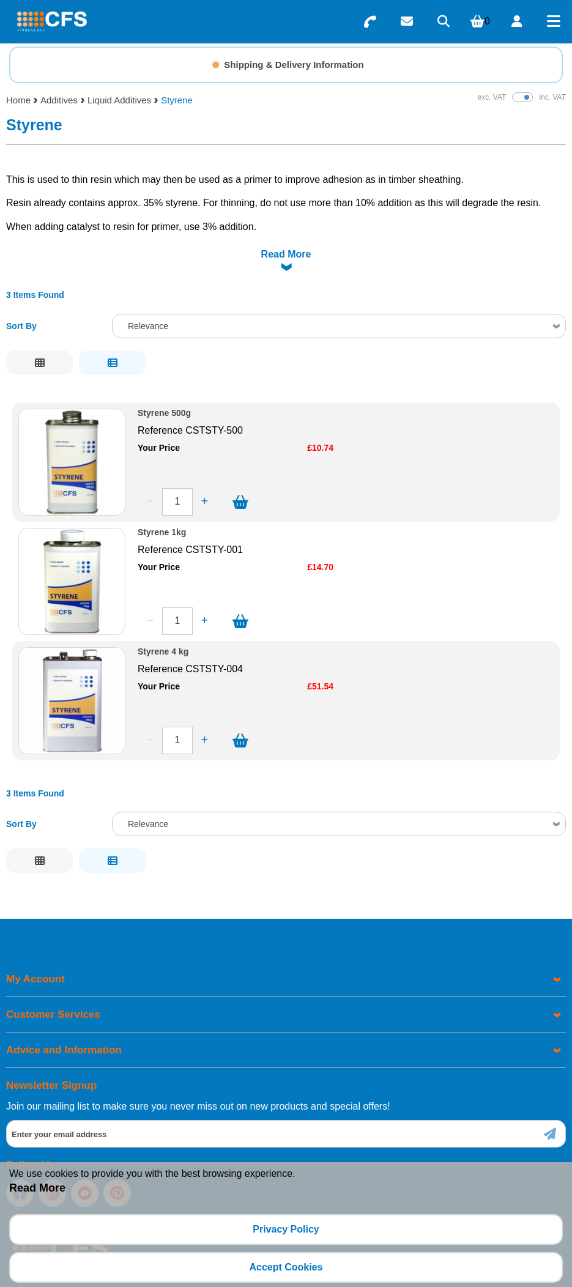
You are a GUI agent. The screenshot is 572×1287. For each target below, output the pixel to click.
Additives (59, 100)
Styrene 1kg (162, 501)
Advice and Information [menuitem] (64, 1019)
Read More (37, 1188)
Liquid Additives (119, 100)
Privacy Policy (286, 1229)
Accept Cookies (285, 1267)
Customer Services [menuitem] (53, 984)
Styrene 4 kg (163, 621)
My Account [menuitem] (35, 948)
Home (18, 100)
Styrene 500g (164, 382)
